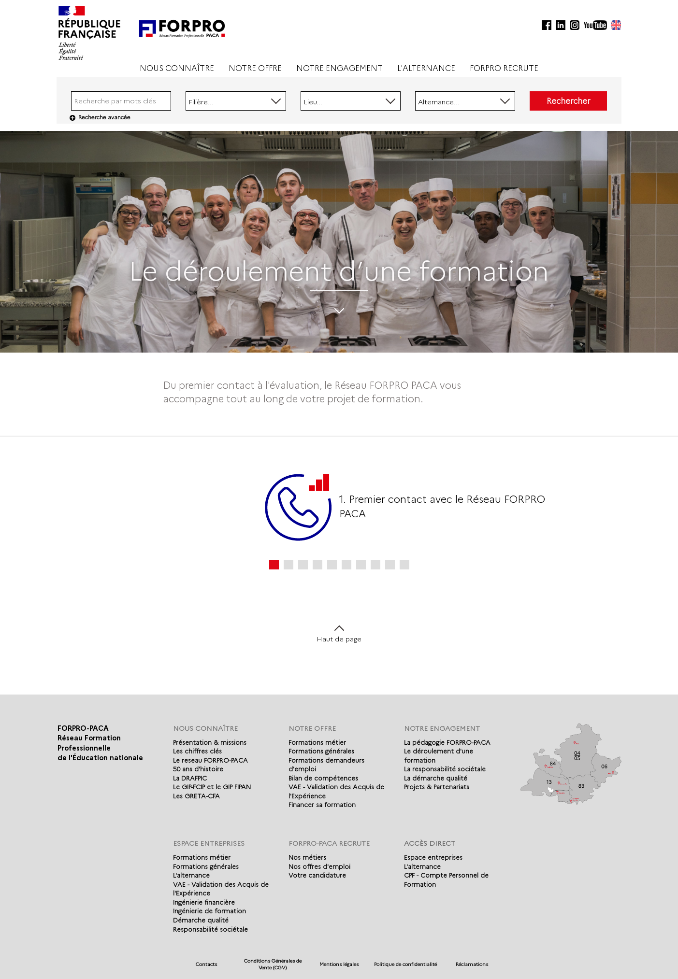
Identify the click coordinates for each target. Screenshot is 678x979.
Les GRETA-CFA (196, 796)
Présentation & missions (209, 742)
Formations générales (321, 751)
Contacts (206, 964)
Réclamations (472, 964)
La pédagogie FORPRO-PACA (447, 742)
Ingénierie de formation (209, 911)
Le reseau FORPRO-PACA (210, 760)
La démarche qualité (435, 778)
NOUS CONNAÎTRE (177, 68)
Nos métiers (307, 857)
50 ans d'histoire (198, 769)
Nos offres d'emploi (319, 866)
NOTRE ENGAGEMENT (339, 68)
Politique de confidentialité (405, 964)
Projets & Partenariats (436, 787)
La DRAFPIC (190, 778)
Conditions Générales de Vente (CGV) (273, 964)
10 (404, 564)
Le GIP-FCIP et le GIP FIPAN (212, 787)
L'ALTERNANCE (426, 68)
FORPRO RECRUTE (504, 68)
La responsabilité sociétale (445, 769)
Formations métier (317, 742)
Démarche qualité (201, 920)
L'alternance (191, 875)
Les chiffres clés (197, 751)
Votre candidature (317, 875)
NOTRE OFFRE (255, 68)
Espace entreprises (433, 857)
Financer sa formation (322, 805)
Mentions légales (339, 964)
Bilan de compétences (323, 778)
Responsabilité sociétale (210, 929)
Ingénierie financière (204, 902)
